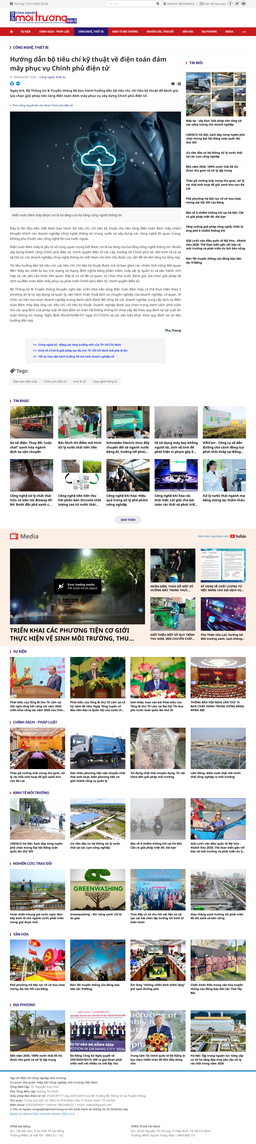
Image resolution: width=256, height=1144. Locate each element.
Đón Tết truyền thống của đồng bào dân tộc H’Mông (213, 260)
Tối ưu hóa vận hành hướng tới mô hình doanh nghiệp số (75, 356)
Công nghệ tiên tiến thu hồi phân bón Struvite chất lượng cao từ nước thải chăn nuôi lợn (79, 500)
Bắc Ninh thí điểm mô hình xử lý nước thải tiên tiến (79, 444)
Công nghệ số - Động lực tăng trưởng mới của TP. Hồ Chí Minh (79, 344)
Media (229, 31)
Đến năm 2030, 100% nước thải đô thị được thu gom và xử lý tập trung (212, 168)
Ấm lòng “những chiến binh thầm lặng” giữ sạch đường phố (157, 987)
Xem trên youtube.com (213, 536)
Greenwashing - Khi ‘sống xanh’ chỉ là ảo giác (95, 916)
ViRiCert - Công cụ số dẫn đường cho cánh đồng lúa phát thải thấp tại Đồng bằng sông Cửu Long (223, 447)
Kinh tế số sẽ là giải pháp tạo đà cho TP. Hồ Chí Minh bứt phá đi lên (82, 350)
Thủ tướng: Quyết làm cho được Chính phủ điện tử (42, 105)
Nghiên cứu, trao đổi (160, 31)
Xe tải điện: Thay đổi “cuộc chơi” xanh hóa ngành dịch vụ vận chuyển (31, 447)
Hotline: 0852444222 (181, 4)
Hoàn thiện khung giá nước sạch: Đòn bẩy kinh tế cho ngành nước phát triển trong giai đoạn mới (37, 918)
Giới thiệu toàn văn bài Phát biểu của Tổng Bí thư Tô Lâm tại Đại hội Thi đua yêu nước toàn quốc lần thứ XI (156, 706)
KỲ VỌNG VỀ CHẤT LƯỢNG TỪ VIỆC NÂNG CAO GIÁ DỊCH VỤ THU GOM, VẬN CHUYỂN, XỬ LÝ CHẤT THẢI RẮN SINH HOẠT (222, 588)
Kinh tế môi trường (125, 31)
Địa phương (209, 31)
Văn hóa (188, 31)
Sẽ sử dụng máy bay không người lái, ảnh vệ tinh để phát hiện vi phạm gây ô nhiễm (176, 447)
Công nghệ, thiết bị (91, 31)
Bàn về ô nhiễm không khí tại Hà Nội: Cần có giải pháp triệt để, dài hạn (215, 214)
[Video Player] (77, 587)
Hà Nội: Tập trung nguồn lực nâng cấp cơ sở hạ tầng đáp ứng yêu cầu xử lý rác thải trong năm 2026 (217, 1059)
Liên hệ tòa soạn (215, 4)
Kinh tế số (79, 381)
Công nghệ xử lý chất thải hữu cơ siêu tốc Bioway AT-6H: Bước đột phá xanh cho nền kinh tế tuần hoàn (31, 500)
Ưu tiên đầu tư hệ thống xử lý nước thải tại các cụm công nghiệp (214, 154)
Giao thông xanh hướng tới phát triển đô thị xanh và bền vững (217, 916)
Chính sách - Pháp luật (54, 31)
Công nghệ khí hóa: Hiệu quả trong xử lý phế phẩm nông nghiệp (127, 500)
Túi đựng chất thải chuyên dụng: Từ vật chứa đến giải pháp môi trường (157, 775)
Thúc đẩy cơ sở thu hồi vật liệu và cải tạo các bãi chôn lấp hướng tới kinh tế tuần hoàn (157, 918)
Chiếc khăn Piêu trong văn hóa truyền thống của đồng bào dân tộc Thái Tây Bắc (217, 989)
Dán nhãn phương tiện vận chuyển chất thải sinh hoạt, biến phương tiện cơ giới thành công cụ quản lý (97, 777)
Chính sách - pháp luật (35, 722)
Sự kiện (25, 31)
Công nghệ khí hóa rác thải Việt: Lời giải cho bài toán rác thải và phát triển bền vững (176, 500)
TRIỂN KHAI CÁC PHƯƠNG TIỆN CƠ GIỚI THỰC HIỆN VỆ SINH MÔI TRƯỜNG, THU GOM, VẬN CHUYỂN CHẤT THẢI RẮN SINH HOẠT (71, 634)
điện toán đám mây (25, 381)
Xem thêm (128, 520)
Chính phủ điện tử (55, 381)
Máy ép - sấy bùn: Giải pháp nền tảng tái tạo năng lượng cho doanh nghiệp (214, 123)
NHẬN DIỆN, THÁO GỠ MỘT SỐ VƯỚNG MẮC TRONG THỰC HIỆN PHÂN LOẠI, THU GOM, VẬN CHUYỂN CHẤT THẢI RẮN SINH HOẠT (171, 588)
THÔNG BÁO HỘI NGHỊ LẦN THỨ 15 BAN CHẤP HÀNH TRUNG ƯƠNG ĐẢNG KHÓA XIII (217, 706)
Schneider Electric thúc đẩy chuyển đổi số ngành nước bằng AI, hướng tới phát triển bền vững (127, 447)
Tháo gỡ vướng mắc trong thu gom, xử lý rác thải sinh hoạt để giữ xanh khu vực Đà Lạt (215, 184)
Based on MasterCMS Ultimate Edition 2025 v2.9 (42, 1114)
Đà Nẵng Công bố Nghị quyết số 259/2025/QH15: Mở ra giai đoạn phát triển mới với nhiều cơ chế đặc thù (96, 1059)
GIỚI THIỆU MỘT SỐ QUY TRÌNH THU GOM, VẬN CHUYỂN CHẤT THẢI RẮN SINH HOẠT (172, 637)
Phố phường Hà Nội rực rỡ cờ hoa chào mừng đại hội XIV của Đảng (213, 200)
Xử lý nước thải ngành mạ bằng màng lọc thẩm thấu (224, 497)
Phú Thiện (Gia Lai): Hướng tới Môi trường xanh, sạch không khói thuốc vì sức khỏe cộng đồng (222, 637)
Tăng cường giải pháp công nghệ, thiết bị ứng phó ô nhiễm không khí (214, 228)
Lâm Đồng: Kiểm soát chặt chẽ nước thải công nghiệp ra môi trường (216, 775)
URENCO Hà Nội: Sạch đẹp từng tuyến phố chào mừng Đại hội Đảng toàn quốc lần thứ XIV (215, 138)
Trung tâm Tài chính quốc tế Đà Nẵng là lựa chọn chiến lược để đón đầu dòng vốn (157, 1059)
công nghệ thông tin (105, 381)
